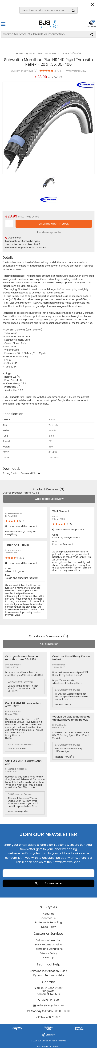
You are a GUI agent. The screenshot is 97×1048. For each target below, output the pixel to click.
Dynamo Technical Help (48, 975)
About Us (48, 914)
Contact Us (48, 918)
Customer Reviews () (24, 70)
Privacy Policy (48, 953)
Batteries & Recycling (48, 922)
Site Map (48, 957)
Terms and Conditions (48, 949)
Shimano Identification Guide (48, 971)
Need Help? (48, 927)
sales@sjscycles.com (50, 1005)
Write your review (75, 70)
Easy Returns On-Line (48, 944)
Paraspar (56, 1046)
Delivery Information (48, 940)
